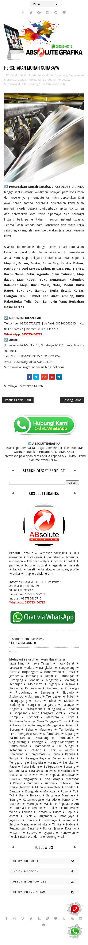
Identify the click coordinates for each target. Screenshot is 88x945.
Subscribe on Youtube (45, 881)
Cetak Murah (27, 75)
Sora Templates (34, 932)
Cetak (14, 75)
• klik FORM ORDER (22, 643)
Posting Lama (71, 400)
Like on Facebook (45, 871)
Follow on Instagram (45, 892)
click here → (45, 574)
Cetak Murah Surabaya (52, 75)
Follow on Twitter (45, 861)
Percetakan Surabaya (42, 79)
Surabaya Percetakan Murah (46, 84)
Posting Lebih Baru (18, 400)
